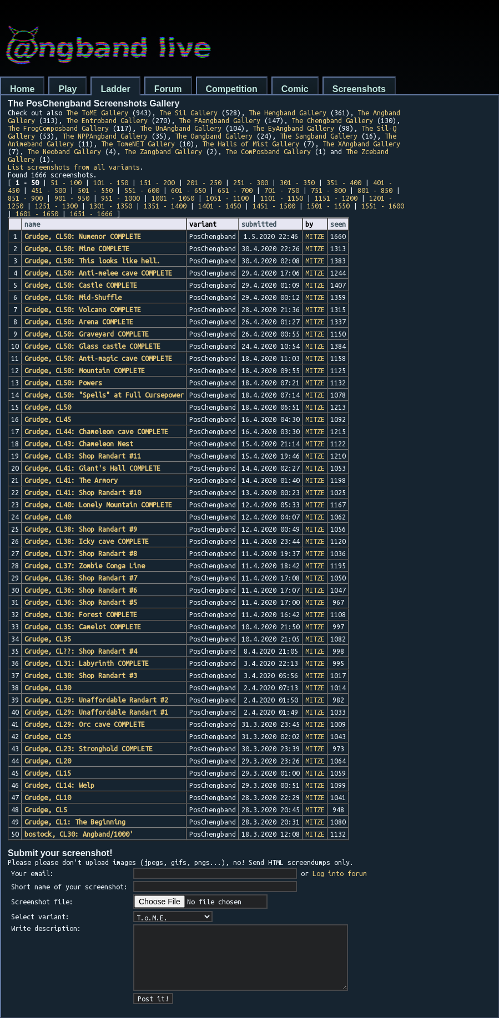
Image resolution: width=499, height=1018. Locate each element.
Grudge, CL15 (47, 773)
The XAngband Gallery (361, 143)
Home (22, 89)
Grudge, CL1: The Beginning (74, 822)
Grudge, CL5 (45, 809)
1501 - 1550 (328, 206)
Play (67, 89)
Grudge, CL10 (47, 797)
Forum (168, 89)
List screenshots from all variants (74, 167)
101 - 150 (110, 182)
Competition (232, 89)
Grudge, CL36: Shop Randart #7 (80, 578)
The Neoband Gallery (64, 151)
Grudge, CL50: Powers (63, 382)
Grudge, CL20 (47, 761)
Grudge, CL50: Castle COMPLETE (80, 285)
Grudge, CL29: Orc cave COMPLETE (84, 724)
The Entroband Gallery (107, 120)
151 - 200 (157, 182)
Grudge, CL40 (47, 517)
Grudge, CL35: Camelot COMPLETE (82, 626)
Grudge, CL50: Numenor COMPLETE (82, 236)
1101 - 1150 (281, 198)
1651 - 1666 (91, 213)
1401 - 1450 (219, 206)
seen (338, 224)
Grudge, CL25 (47, 736)
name (32, 224)
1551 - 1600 (382, 206)
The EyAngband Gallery (293, 128)
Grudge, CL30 (47, 687)
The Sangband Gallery (318, 136)
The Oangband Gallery (214, 136)
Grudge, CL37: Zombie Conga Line (84, 565)
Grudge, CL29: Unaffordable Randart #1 (96, 712)
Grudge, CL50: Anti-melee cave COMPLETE (98, 273)
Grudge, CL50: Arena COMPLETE (78, 321)
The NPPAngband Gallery (105, 136)
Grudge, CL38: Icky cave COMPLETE (86, 541)
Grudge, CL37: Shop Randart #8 (80, 553)
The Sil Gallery (188, 112)
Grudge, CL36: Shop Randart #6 (80, 590)
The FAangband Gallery (219, 120)
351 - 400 (343, 182)
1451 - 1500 (274, 206)
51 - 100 (66, 182)
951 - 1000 (120, 198)
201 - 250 (204, 182)
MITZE (315, 236)
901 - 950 (71, 198)
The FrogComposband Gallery (58, 128)
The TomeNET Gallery (138, 143)
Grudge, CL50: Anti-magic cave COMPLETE (98, 358)
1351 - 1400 (165, 206)
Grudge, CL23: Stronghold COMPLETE (88, 748)
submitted (258, 224)
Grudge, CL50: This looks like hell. (92, 260)
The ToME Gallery (97, 112)
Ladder (115, 89)
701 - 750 (281, 190)
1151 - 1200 (336, 198)
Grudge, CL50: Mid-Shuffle (73, 297)
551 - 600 (141, 190)
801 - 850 (374, 190)
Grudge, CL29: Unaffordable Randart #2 (96, 700)
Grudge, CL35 (47, 639)
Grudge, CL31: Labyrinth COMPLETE (86, 663)
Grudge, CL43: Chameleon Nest (78, 443)
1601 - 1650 (37, 213)
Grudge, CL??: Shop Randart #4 (80, 651)
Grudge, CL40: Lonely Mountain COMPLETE (98, 504)
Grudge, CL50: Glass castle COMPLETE (92, 346)
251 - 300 (250, 182)
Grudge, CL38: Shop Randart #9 (80, 529)
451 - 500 (48, 190)
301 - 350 (297, 182)
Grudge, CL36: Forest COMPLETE (80, 614)
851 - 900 (25, 198)
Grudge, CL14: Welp (59, 785)
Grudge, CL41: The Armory (71, 480)
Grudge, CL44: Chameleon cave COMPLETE (96, 431)
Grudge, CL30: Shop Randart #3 (80, 675)
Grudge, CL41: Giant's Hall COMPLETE (92, 468)
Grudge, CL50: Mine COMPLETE (76, 248)
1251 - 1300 (56, 206)
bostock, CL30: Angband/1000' (78, 834)
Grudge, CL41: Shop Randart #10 (82, 492)
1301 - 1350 (110, 206)
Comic (295, 89)
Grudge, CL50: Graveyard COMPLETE (86, 334)
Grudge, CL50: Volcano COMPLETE (82, 309)
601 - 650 (188, 190)
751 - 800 (328, 190)
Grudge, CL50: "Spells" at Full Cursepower (104, 395)
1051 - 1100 (227, 198)
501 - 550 (95, 190)
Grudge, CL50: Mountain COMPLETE (84, 370)
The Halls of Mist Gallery (250, 143)
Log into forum (339, 873)
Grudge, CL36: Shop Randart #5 (80, 602)
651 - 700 (235, 190)
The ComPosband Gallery (268, 151)
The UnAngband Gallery (180, 128)
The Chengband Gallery (332, 120)
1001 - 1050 (173, 198)
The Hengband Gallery (287, 112)
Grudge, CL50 (47, 407)
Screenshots (359, 89)
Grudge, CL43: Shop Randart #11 (82, 456)
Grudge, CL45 (47, 419)
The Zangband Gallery (163, 151)
